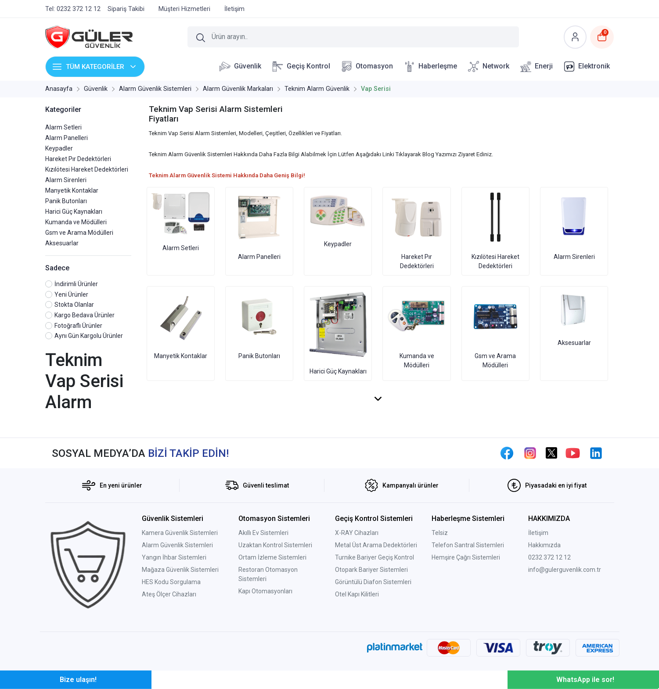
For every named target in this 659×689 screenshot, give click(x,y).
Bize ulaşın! (78, 679)
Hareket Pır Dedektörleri (78, 158)
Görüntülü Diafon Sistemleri (373, 581)
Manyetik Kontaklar (71, 190)
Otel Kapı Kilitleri (357, 594)
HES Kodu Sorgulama (171, 581)
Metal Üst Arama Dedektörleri (376, 545)
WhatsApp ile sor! (585, 679)
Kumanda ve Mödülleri (76, 222)
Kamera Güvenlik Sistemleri (180, 532)
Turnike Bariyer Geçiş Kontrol (374, 557)
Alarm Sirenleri (65, 179)
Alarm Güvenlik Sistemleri (177, 545)
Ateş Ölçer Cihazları (169, 594)
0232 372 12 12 (549, 557)
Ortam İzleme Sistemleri (272, 557)
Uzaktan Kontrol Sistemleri (275, 545)
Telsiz (440, 532)
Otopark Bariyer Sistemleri (371, 569)
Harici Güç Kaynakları (73, 211)
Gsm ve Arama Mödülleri (79, 232)
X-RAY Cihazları (356, 532)
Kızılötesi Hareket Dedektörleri (86, 169)
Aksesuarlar (62, 243)
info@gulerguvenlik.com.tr (564, 569)
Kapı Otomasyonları (265, 591)
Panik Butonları (66, 201)
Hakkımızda (544, 545)
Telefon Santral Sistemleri (468, 545)
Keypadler (59, 148)
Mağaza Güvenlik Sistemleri (180, 569)
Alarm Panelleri (66, 137)
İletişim (538, 532)
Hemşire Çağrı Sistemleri (466, 557)
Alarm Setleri (63, 127)
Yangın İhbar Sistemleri (174, 557)
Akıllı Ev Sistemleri (263, 532)
